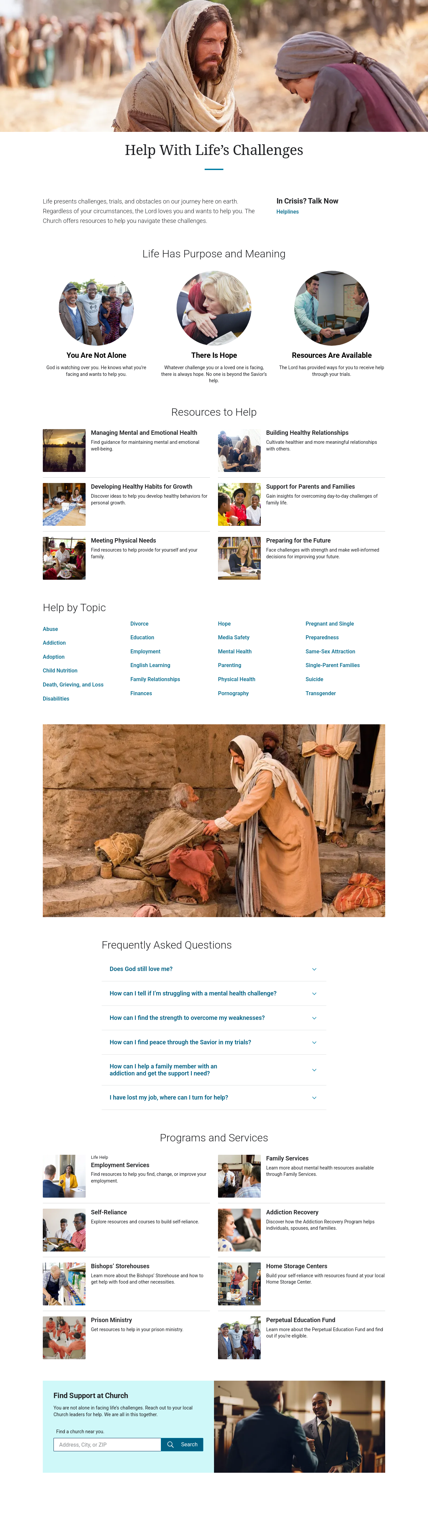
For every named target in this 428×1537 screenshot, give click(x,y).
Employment (145, 651)
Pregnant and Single (330, 624)
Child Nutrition (60, 670)
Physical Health (236, 679)
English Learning (150, 665)
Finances (141, 693)
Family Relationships (155, 679)
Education (142, 637)
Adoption (54, 657)
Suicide (314, 679)
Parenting (229, 665)
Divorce (139, 624)
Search (182, 1445)
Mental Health (235, 651)
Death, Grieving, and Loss (73, 684)
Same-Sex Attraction (330, 651)
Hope (224, 624)
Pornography (233, 693)
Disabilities (56, 699)
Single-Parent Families (333, 665)
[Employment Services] (126, 1182)
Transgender (321, 693)
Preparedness (322, 637)
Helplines (288, 212)
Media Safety (233, 637)
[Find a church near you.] (107, 1444)
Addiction (54, 643)
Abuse (50, 629)
